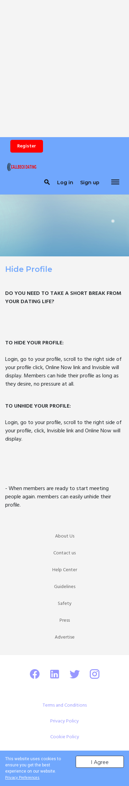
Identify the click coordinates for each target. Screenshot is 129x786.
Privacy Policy (64, 721)
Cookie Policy (64, 737)
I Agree (100, 762)
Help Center (64, 570)
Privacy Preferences (22, 777)
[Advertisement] (64, 64)
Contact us (64, 553)
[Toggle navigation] (115, 182)
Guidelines (64, 587)
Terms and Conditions (65, 705)
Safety (65, 604)
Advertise (65, 637)
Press (65, 620)
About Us (64, 536)
